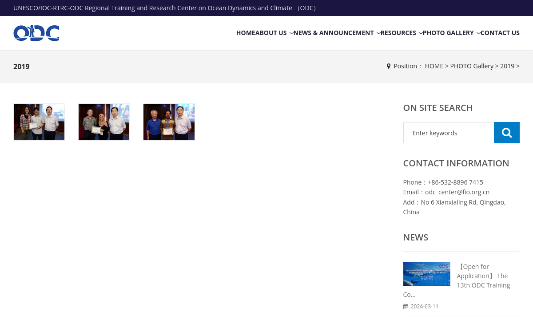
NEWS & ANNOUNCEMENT (334, 32)
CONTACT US (500, 32)
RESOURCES (398, 32)
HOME (245, 32)
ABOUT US (271, 32)
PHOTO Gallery (448, 32)
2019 (21, 66)
